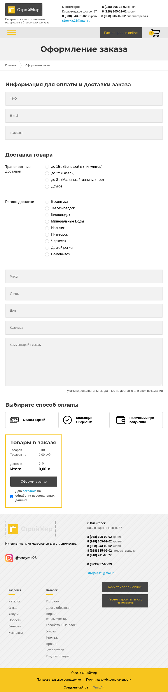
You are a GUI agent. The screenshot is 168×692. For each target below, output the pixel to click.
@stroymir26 (21, 558)
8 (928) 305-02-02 (114, 11)
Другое (56, 186)
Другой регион (62, 247)
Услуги (14, 614)
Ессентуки (59, 201)
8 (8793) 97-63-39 (99, 564)
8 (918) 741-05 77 (99, 555)
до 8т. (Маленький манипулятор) (77, 180)
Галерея (15, 626)
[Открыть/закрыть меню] (11, 33)
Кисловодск (60, 215)
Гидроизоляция (58, 656)
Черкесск (58, 241)
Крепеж (52, 637)
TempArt (98, 687)
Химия (51, 631)
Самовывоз (60, 254)
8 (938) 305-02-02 (114, 7)
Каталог (15, 601)
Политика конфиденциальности (108, 679)
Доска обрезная (58, 607)
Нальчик (58, 228)
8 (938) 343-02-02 (74, 16)
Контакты (16, 632)
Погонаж (52, 601)
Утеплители (55, 650)
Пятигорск (59, 234)
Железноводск (63, 208)
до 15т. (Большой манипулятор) (76, 166)
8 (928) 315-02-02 (113, 16)
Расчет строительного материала (124, 600)
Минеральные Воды (67, 221)
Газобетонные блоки (61, 625)
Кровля (51, 644)
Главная (10, 65)
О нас (13, 607)
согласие (30, 491)
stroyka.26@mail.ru (76, 20)
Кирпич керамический (57, 616)
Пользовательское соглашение (59, 679)
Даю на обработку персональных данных (34, 495)
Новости (15, 620)
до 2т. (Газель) (62, 173)
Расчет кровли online (121, 33)
